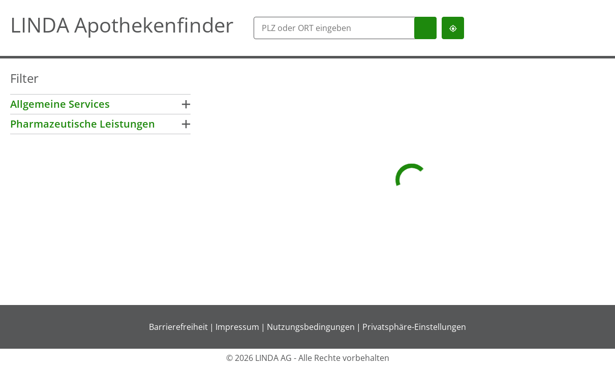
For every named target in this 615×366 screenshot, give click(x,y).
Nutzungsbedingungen (311, 326)
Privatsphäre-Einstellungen (414, 326)
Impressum (237, 326)
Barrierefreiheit (178, 326)
